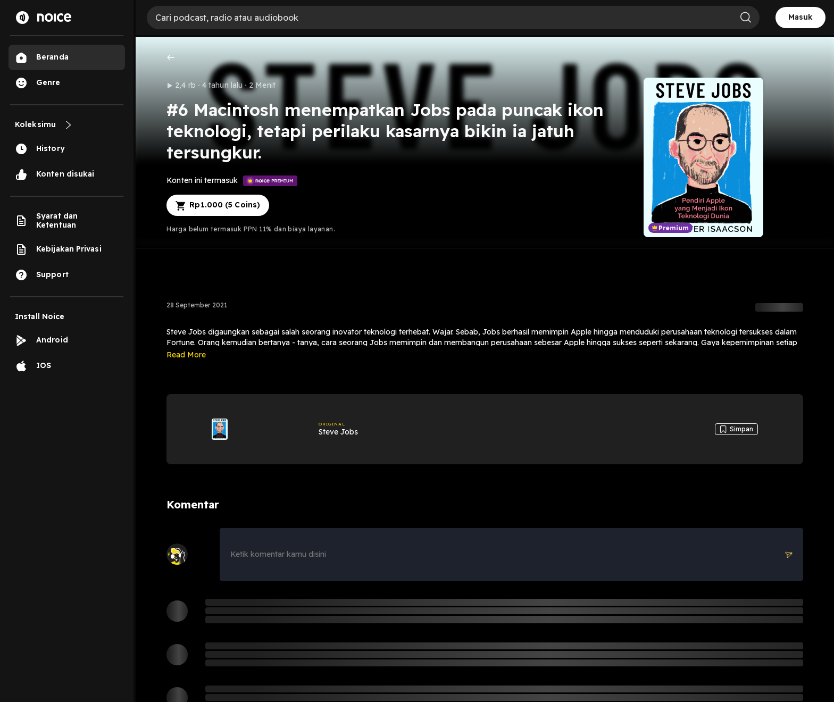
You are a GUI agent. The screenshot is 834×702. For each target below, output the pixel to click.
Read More (186, 355)
